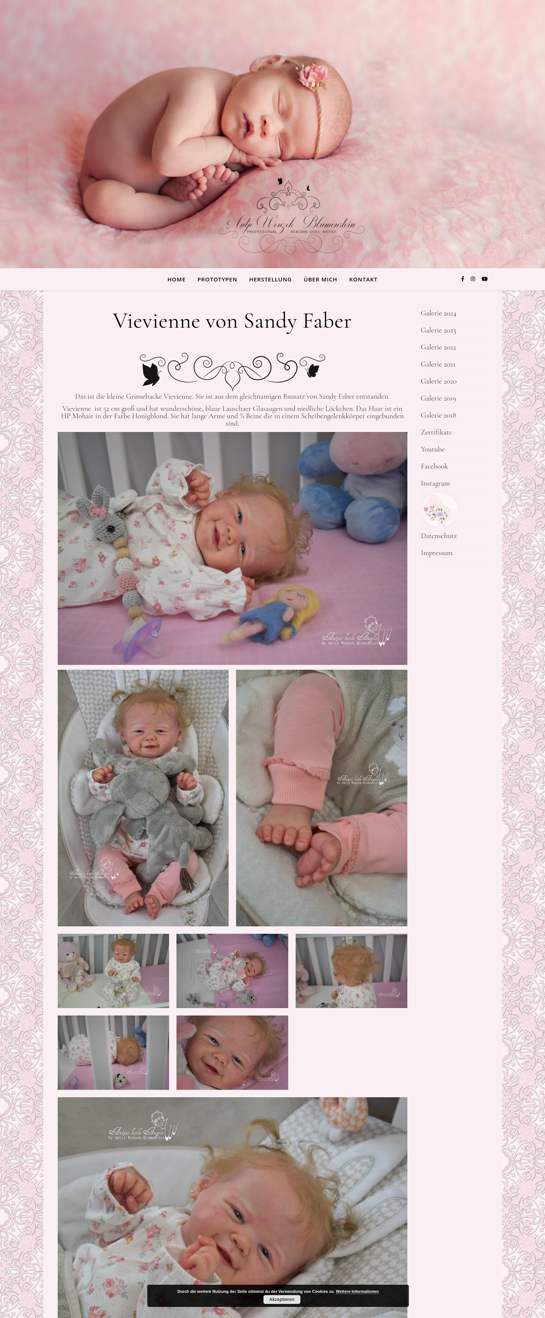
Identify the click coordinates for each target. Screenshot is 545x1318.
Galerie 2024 (439, 313)
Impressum (437, 552)
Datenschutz (439, 535)
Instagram (435, 483)
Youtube (433, 449)
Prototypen (218, 279)
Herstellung (270, 279)
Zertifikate (436, 432)
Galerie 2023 (438, 330)
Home (177, 279)
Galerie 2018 (439, 415)
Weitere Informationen (357, 1291)
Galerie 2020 (439, 381)
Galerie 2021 (438, 364)
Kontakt (363, 279)
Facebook (434, 466)
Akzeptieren (281, 1299)
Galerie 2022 (438, 347)
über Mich (320, 279)
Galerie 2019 (438, 398)
